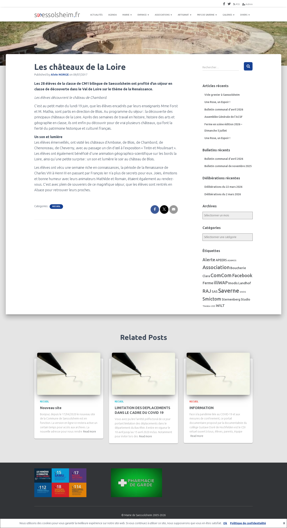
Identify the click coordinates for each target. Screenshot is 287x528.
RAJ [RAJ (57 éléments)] (207, 291)
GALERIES (229, 15)
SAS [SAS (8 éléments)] (215, 291)
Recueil (56, 206)
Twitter (229, 4)
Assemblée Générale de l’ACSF (223, 116)
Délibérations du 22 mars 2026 (223, 186)
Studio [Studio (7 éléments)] (245, 299)
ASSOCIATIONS (163, 15)
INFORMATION (201, 408)
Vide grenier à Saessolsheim (222, 94)
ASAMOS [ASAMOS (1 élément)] (231, 260)
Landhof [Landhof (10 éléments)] (244, 283)
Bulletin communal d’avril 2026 (223, 109)
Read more (89, 431)
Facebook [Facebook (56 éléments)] (242, 275)
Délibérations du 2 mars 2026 (222, 194)
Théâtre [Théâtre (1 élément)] (207, 306)
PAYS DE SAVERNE (207, 15)
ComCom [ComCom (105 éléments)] (221, 275)
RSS (236, 4)
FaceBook (224, 4)
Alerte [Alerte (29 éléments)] (209, 259)
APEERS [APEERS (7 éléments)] (221, 260)
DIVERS (245, 15)
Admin (247, 4)
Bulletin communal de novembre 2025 (228, 166)
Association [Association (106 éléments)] (216, 267)
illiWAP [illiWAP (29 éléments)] (221, 282)
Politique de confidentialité (248, 523)
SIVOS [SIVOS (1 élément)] (243, 292)
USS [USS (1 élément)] (213, 306)
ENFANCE (143, 15)
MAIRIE (127, 15)
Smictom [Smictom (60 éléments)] (212, 298)
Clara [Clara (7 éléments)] (206, 276)
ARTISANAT (184, 15)
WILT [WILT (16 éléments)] (220, 305)
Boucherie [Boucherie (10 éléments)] (238, 268)
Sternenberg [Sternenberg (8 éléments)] (231, 299)
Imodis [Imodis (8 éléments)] (233, 283)
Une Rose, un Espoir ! (217, 102)
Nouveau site (51, 408)
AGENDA (112, 15)
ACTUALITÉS (96, 15)
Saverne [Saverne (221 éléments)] (228, 290)
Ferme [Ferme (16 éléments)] (208, 283)
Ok (225, 523)
